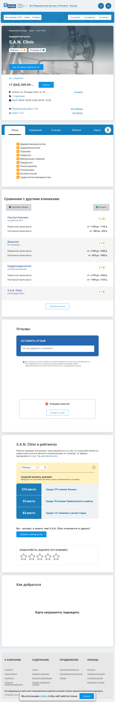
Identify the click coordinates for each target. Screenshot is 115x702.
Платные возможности (69, 670)
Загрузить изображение (42, 678)
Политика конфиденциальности (14, 684)
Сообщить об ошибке (96, 674)
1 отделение (18, 96)
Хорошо (86, 696)
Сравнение (35, 130)
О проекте (9, 670)
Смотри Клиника (17, 217)
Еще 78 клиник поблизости (26, 67)
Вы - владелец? (16, 78)
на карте (78, 92)
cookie (43, 696)
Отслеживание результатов (71, 674)
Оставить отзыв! (57, 413)
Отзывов (36, 50)
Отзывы (36, 17)
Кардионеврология (19, 266)
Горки (15, 113)
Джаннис (13, 241)
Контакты (91, 670)
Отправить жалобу (95, 678)
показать (46, 85)
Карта (97, 130)
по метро (104, 17)
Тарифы (63, 678)
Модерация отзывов (95, 683)
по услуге (75, 17)
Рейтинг (76, 130)
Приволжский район (22, 108)
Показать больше (57, 306)
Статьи (35, 670)
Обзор (14, 130)
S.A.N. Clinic (14, 290)
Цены (27, 17)
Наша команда (11, 674)
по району (89, 17)
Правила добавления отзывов (41, 684)
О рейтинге (9, 678)
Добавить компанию (40, 674)
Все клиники (13, 17)
